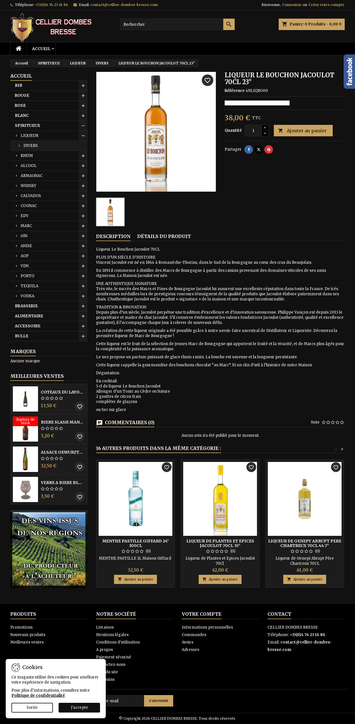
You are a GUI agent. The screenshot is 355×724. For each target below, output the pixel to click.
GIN (24, 235)
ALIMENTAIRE (29, 316)
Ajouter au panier (302, 131)
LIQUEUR (29, 135)
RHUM (27, 155)
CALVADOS (31, 195)
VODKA (27, 296)
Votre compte (202, 614)
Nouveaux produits (27, 634)
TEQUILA (29, 286)
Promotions (21, 627)
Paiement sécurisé (113, 657)
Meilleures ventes (27, 642)
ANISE (26, 245)
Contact (279, 614)
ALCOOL (29, 165)
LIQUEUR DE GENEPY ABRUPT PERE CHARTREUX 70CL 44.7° (304, 543)
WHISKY (28, 185)
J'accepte (79, 707)
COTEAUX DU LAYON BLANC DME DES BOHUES (63, 392)
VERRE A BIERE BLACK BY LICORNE (63, 482)
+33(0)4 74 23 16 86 (51, 5)
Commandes (194, 634)
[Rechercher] (177, 24)
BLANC (22, 115)
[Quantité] (253, 130)
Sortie (32, 707)
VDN (25, 265)
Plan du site (107, 672)
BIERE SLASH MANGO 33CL (63, 422)
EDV (25, 215)
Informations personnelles (207, 627)
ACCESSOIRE (27, 326)
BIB (18, 85)
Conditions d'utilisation (118, 642)
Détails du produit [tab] (164, 236)
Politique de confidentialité (38, 695)
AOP (25, 255)
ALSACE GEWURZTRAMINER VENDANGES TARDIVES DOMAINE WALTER (63, 452)
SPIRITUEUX (27, 125)
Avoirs (187, 642)
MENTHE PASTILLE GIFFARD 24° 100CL (135, 543)
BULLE (21, 336)
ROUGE (22, 95)
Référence (235, 90)
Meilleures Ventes (37, 376)
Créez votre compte (326, 5)
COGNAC (29, 205)
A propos (104, 649)
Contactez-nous (110, 664)
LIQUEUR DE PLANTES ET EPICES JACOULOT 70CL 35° (220, 543)
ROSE (20, 105)
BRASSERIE (26, 306)
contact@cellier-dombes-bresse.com (124, 5)
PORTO (27, 276)
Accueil (41, 48)
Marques (23, 351)
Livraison (105, 627)
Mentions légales (112, 634)
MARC (26, 225)
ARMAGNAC (32, 175)
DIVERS (30, 145)
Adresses (190, 649)
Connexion (291, 5)
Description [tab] (113, 236)
